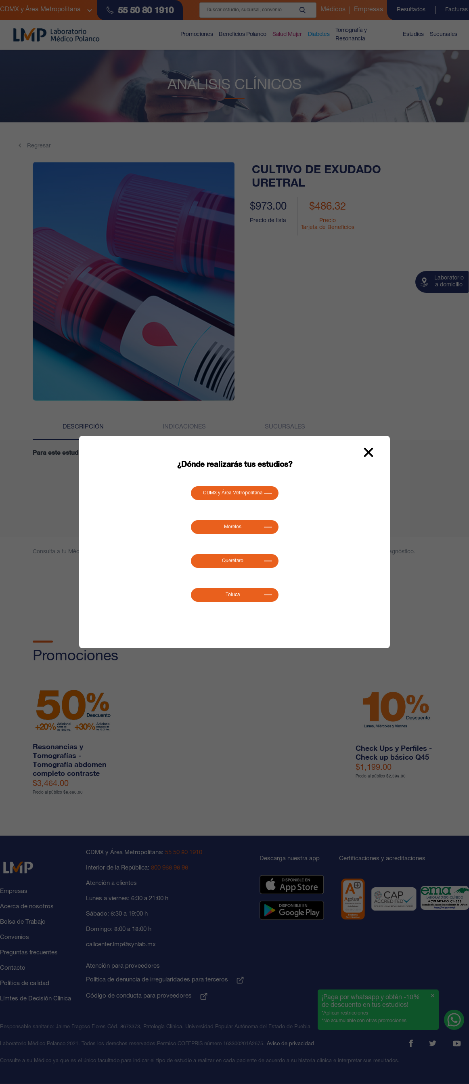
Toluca (233, 594)
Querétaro (232, 561)
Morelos (232, 527)
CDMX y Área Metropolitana (232, 493)
